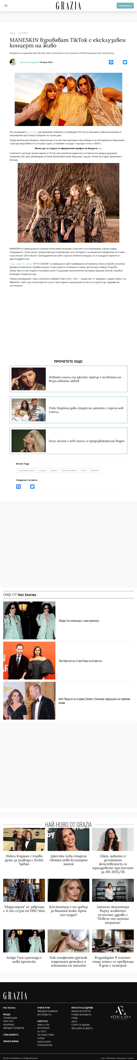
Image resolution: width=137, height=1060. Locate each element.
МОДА (6, 1011)
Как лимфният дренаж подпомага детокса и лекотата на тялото (68, 959)
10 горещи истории (26, 470)
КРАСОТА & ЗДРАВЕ (82, 1005)
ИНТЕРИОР (43, 1025)
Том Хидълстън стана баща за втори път (82, 660)
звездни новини (69, 470)
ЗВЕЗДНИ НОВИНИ (47, 1008)
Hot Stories (23, 32)
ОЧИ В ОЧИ (43, 1005)
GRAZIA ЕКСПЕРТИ (81, 1008)
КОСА (74, 1018)
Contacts (130, 1055)
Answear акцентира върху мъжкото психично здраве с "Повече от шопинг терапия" (113, 913)
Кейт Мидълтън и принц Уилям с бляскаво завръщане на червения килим (92, 700)
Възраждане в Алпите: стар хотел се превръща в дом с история (113, 959)
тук (100, 148)
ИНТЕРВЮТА (44, 1011)
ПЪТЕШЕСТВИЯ (45, 1032)
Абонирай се (125, 5)
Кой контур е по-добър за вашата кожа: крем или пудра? (68, 909)
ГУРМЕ (40, 1035)
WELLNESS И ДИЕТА (82, 1025)
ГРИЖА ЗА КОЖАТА (81, 1011)
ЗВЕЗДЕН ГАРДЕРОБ (13, 1025)
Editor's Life (43, 1022)
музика (54, 470)
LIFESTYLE (42, 1018)
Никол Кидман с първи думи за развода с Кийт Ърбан (24, 860)
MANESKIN (32, 132)
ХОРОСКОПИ (44, 1039)
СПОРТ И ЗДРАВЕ (80, 1022)
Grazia (12, 32)
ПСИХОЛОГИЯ (44, 1042)
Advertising (110, 1055)
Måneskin (95, 470)
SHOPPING (8, 1022)
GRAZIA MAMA (11, 1038)
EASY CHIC (8, 1018)
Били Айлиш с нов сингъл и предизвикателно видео (85, 441)
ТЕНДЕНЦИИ (10, 1015)
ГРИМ (74, 1015)
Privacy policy (121, 1055)
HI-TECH (41, 1028)
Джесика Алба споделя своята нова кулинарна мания (68, 860)
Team (103, 1055)
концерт (42, 470)
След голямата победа (21, 263)
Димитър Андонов (30, 62)
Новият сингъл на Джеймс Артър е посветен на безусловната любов (86, 379)
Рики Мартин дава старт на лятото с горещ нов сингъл (87, 410)
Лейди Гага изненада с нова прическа (80, 620)
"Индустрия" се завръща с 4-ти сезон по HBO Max (24, 908)
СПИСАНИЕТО (10, 1032)
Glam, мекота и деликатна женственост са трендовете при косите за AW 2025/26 (113, 863)
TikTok (83, 470)
